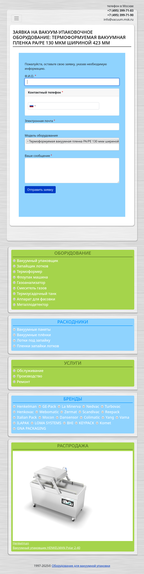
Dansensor (69, 417)
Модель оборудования (41, 135)
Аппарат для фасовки (36, 299)
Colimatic (92, 417)
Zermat (70, 412)
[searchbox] (27, 147)
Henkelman (27, 406)
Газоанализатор (31, 282)
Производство (29, 376)
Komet (105, 423)
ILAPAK (23, 423)
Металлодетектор (32, 304)
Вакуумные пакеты (34, 329)
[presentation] (53, 203)
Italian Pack (27, 417)
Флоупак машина (32, 277)
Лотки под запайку (33, 340)
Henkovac (25, 412)
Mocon (48, 417)
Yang (110, 417)
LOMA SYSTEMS (48, 423)
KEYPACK (86, 423)
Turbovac (113, 406)
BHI (70, 423)
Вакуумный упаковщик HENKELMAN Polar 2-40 (46, 548)
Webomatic (49, 412)
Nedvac (92, 406)
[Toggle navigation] (16, 18)
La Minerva (71, 406)
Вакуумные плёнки (34, 335)
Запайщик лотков (32, 266)
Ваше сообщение (37, 156)
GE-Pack (49, 406)
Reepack (112, 412)
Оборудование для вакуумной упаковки (81, 566)
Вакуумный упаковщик (37, 261)
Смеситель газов (32, 288)
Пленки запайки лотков (38, 346)
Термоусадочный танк (36, 294)
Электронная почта (39, 121)
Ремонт (23, 382)
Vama (124, 417)
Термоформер (29, 271)
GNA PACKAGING (31, 428)
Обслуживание (30, 371)
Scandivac (91, 412)
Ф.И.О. (29, 76)
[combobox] (32, 106)
